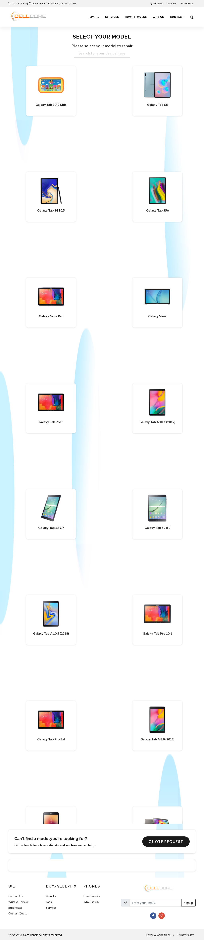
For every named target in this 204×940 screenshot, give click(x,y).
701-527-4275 (19, 3)
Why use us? (91, 901)
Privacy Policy (185, 934)
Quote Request (166, 841)
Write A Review (18, 901)
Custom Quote (17, 913)
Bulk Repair (15, 907)
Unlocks (51, 896)
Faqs (49, 901)
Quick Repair (157, 3)
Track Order (186, 3)
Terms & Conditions (158, 934)
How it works (91, 896)
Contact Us (15, 896)
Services (51, 907)
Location (171, 3)
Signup (188, 902)
